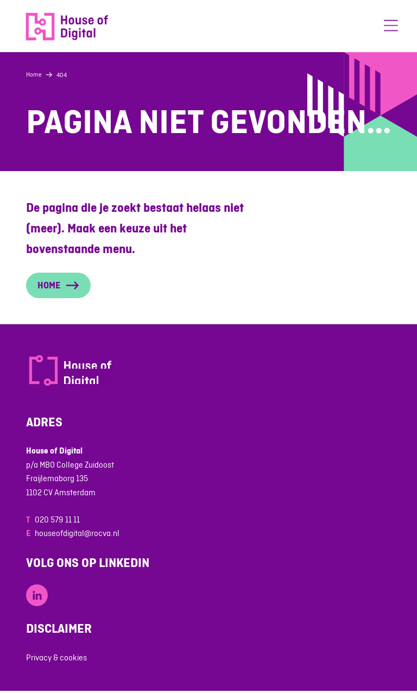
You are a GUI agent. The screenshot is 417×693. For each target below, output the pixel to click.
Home (34, 74)
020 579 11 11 (57, 519)
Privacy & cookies (56, 657)
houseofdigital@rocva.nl (77, 533)
